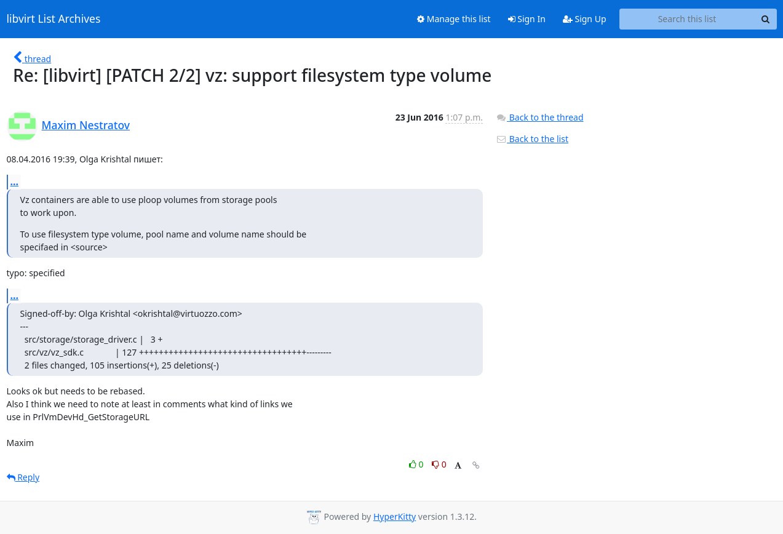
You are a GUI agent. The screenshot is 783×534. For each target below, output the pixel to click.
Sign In (527, 19)
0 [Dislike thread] (439, 464)
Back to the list (532, 139)
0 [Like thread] (417, 464)
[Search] (766, 19)
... (14, 181)
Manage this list (454, 19)
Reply (23, 477)
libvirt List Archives (54, 19)
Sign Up (584, 19)
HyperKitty (394, 516)
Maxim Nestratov (86, 125)
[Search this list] (687, 19)
